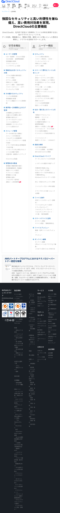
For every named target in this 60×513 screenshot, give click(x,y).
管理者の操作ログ (11, 117)
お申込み (39, 303)
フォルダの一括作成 (12, 179)
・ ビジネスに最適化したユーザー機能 (18, 345)
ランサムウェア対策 (12, 89)
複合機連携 (44, 214)
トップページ (5, 11)
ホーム (39, 319)
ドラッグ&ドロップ (41, 207)
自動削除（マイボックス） (14, 124)
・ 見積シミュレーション (32, 343)
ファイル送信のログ (12, 126)
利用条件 (50, 340)
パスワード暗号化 (40, 59)
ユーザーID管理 (12, 54)
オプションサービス (31, 296)
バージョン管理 (40, 119)
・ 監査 (31, 327)
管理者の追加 (10, 177)
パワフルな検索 (40, 149)
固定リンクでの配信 (41, 105)
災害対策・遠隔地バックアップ (16, 154)
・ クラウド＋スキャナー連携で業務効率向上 (18, 496)
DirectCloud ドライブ (44, 156)
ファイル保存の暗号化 (42, 57)
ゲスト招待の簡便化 (41, 131)
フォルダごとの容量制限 (14, 138)
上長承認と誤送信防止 (42, 96)
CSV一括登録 (10, 57)
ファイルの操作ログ (12, 122)
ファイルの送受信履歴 (42, 103)
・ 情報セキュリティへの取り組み (18, 354)
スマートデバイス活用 (44, 218)
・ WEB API (32, 308)
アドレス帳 (38, 87)
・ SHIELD (32, 309)
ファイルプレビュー (43, 227)
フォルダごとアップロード (43, 209)
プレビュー (38, 235)
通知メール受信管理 (12, 182)
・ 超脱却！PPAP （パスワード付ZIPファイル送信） (18, 452)
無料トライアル (55, 5)
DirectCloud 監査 (11, 159)
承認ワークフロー (40, 140)
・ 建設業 (31, 382)
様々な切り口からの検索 (43, 152)
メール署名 (47, 87)
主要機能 (16, 380)
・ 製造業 (31, 367)
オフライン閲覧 (40, 221)
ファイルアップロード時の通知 (45, 186)
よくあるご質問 (41, 321)
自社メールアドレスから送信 (44, 78)
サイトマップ (51, 343)
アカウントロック (11, 63)
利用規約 (50, 317)
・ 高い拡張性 (18, 341)
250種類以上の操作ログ (13, 113)
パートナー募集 (52, 294)
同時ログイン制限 (11, 82)
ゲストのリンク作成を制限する (45, 133)
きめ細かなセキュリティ (16, 93)
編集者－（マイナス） (42, 117)
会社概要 (50, 353)
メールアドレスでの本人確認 (44, 98)
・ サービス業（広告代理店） (32, 393)
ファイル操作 (40, 197)
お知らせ (39, 350)
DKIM (50, 59)
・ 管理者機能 (18, 382)
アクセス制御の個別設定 (14, 75)
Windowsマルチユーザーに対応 (45, 177)
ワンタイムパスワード (42, 61)
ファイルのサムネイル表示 (43, 205)
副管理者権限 (19, 59)
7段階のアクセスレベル (42, 115)
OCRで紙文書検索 (40, 147)
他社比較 (17, 376)
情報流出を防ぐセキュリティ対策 (15, 71)
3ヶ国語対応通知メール (42, 122)
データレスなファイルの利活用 (45, 159)
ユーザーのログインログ (14, 120)
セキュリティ (40, 54)
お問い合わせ (45, 5)
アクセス (50, 357)
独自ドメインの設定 (12, 170)
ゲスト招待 (50, 129)
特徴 (15, 328)
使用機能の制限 (11, 61)
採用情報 (50, 355)
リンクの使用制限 (11, 96)
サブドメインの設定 (12, 173)
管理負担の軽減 (12, 163)
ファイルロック (40, 129)
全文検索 (50, 149)
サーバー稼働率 (52, 334)
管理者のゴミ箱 (11, 175)
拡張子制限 (20, 85)
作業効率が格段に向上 (42, 168)
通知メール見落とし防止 (43, 126)
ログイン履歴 (39, 66)
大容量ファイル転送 (41, 89)
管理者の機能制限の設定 (14, 166)
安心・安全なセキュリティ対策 (45, 182)
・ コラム (16, 365)
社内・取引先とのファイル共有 (44, 111)
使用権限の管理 (11, 98)
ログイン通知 (10, 85)
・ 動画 (16, 371)
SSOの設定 (9, 59)
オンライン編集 (41, 239)
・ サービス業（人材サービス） (32, 371)
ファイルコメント (40, 138)
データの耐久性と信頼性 (14, 133)
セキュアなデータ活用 (42, 170)
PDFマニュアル (41, 323)
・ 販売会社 (32, 418)
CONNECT (51, 140)
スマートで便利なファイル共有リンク (44, 71)
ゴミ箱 (37, 214)
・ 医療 (31, 397)
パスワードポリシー (12, 87)
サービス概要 (51, 323)
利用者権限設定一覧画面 (14, 168)
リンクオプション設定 (13, 66)
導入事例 (31, 355)
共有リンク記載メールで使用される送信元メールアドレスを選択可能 (45, 82)
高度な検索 (39, 144)
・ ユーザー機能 (18, 384)
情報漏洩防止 (50, 223)
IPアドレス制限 (11, 80)
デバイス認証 (10, 78)
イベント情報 (41, 357)
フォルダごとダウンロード (43, 212)
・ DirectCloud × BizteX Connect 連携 (18, 433)
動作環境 (39, 330)
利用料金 (31, 335)
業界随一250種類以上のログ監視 (15, 108)
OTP (22, 87)
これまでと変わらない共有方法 (45, 249)
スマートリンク (40, 75)
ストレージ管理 (12, 130)
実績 (30, 351)
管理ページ (40, 306)
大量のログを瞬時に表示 (14, 115)
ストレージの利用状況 (13, 136)
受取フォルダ (39, 101)
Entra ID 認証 (20, 57)
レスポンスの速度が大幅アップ (45, 163)
